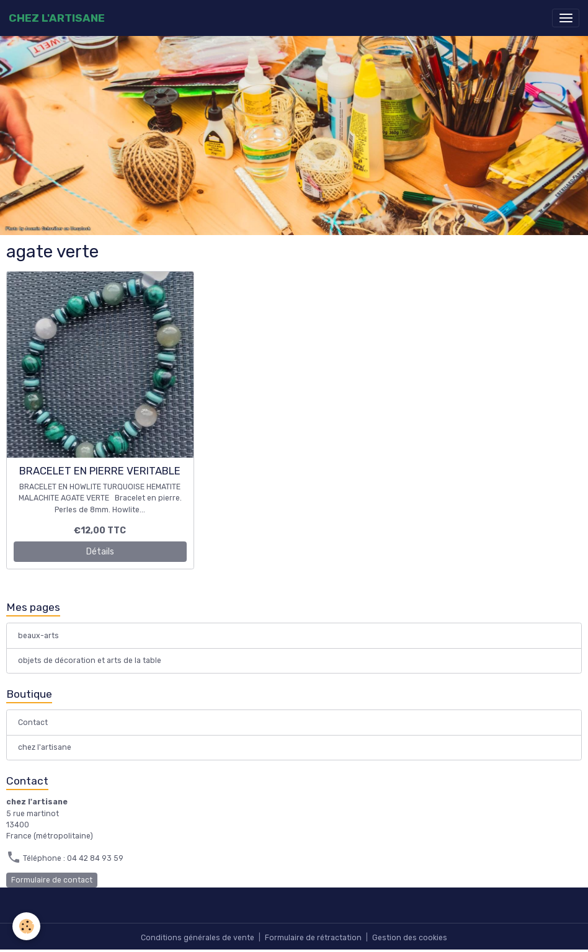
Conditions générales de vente (197, 937)
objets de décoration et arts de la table (89, 660)
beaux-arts (38, 635)
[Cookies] (26, 926)
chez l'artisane (44, 747)
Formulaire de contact (51, 880)
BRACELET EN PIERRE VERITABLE (99, 471)
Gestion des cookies (409, 937)
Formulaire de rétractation (313, 937)
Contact (33, 722)
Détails (100, 551)
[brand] (57, 18)
